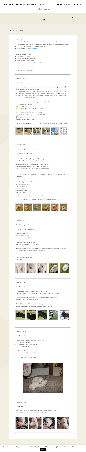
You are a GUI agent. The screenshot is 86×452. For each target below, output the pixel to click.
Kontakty (76, 4)
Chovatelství (32, 4)
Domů (5, 4)
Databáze (59, 4)
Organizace (20, 4)
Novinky (12, 4)
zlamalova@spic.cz (33, 48)
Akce (41, 4)
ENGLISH (47, 9)
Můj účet (39, 9)
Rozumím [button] (43, 449)
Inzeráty (66, 4)
